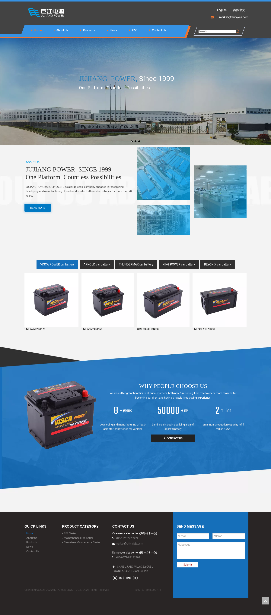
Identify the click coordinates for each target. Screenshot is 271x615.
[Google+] (121, 578)
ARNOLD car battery (97, 264)
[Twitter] (135, 578)
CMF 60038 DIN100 (148, 327)
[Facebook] (115, 578)
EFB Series (70, 533)
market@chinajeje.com (129, 543)
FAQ (134, 30)
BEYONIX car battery (217, 264)
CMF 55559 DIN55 (91, 327)
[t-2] (163, 220)
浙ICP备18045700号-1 (148, 589)
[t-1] (163, 173)
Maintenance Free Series (79, 537)
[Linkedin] (128, 578)
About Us (62, 30)
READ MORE (37, 207)
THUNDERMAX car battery (136, 264)
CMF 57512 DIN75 (34, 329)
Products (89, 30)
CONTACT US (173, 438)
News (113, 30)
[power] (60, 415)
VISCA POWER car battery (57, 264)
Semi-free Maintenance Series (82, 542)
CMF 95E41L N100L (204, 329)
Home (38, 30)
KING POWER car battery (178, 264)
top (265, 600)
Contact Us (159, 30)
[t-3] (220, 191)
